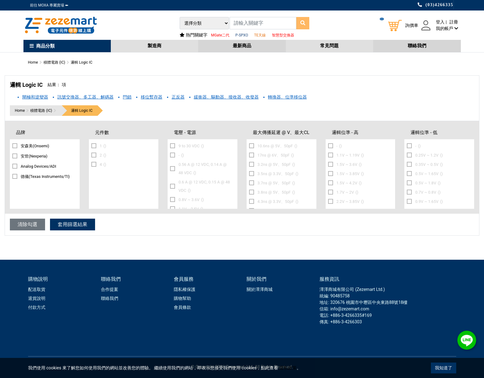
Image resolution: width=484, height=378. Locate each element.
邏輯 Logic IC (82, 110)
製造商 (154, 45)
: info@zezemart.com (348, 308)
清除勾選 (27, 224)
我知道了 (443, 367)
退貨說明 (36, 298)
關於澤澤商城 (260, 289)
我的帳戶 (447, 28)
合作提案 (109, 289)
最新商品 (242, 45)
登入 (440, 21)
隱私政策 (288, 367)
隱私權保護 (184, 289)
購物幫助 (182, 298)
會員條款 (182, 307)
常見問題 (329, 45)
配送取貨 (36, 289)
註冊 (453, 21)
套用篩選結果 (72, 224)
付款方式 (36, 307)
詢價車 (411, 25)
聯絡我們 (417, 45)
